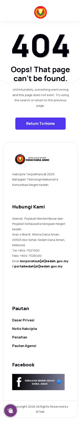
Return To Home (40, 123)
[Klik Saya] (10, 410)
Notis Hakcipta (24, 328)
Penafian (19, 337)
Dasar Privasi (23, 320)
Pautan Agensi (24, 345)
